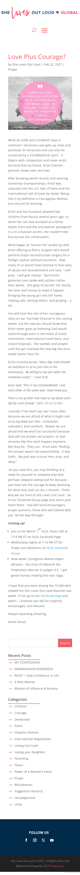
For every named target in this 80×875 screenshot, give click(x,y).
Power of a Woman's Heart (33, 772)
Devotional (22, 719)
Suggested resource (29, 791)
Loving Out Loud (26, 745)
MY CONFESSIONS (27, 662)
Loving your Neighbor (30, 752)
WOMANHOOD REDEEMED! (34, 669)
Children (21, 706)
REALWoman (23, 785)
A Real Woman (25, 682)
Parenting (21, 758)
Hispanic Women (27, 732)
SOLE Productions (53, 866)
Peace (19, 765)
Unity (18, 804)
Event (18, 726)
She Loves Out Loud (26, 64)
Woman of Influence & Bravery (36, 688)
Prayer (12, 69)
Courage (20, 713)
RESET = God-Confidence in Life (37, 675)
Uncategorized (25, 798)
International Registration (33, 739)
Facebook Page (52, 596)
